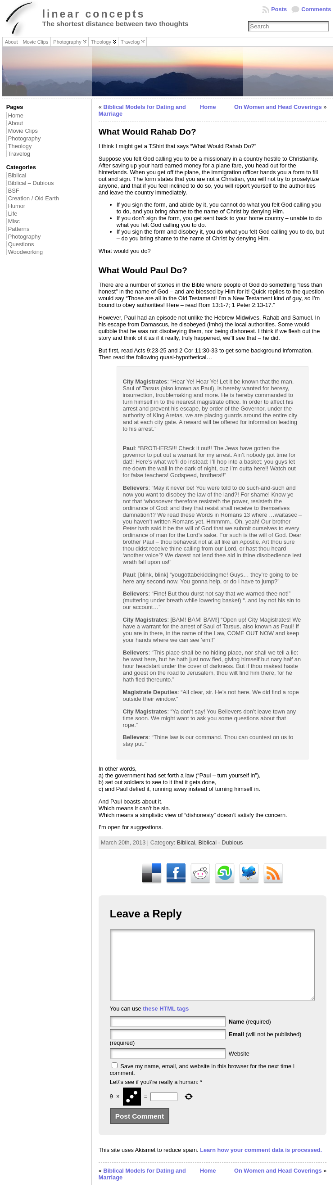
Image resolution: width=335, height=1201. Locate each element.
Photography (24, 138)
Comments (316, 9)
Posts (279, 9)
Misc (14, 221)
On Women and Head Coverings (278, 107)
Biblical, (188, 842)
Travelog (19, 153)
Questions (21, 244)
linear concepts (93, 14)
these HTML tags (166, 1022)
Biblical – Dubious (31, 183)
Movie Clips (23, 130)
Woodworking (25, 251)
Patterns (19, 229)
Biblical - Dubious (220, 842)
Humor (16, 206)
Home (15, 115)
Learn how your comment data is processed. (261, 1163)
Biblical (17, 175)
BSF (13, 190)
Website (239, 1067)
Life (13, 213)
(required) (250, 1035)
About (15, 123)
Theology (20, 146)
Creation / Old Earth (33, 198)
